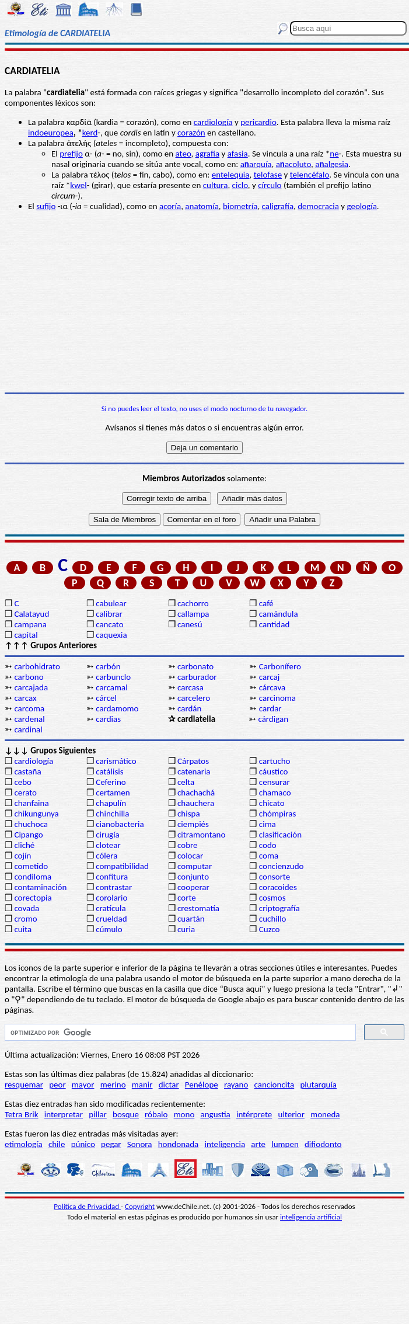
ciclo (240, 185)
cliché (24, 845)
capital (25, 635)
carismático (116, 761)
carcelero (193, 698)
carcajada (31, 687)
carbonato (195, 666)
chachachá (196, 792)
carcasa (190, 687)
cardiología (213, 122)
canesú (189, 624)
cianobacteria (120, 824)
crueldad (111, 918)
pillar (98, 1114)
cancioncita (274, 1084)
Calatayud (31, 614)
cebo (23, 782)
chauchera (195, 803)
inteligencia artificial (311, 1216)
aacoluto (293, 164)
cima (267, 824)
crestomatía (198, 908)
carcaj (269, 677)
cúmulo (109, 929)
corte (186, 897)
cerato (25, 792)
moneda (325, 1114)
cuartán (191, 918)
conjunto (193, 876)
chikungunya (36, 813)
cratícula (111, 908)
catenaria (194, 771)
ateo (183, 153)
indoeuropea (51, 132)
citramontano (201, 834)
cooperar (193, 887)
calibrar (109, 614)
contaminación (40, 887)
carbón (108, 666)
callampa (193, 614)
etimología (24, 1144)
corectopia (32, 897)
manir (142, 1084)
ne (334, 153)
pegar (111, 1144)
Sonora (139, 1144)
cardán (189, 708)
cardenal (29, 719)
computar (194, 866)
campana (30, 624)
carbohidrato (37, 666)
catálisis (109, 771)
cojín (22, 855)
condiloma (32, 876)
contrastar (114, 887)
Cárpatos (193, 761)
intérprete (254, 1114)
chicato (272, 803)
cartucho (275, 761)
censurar (274, 782)
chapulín (111, 803)
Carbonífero (280, 666)
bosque (126, 1114)
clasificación (280, 834)
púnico (83, 1144)
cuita (23, 929)
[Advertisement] (204, 302)
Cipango (28, 834)
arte (258, 1144)
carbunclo (113, 677)
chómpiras (277, 813)
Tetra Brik (22, 1114)
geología (361, 206)
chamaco (275, 792)
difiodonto (323, 1144)
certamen (113, 792)
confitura (112, 876)
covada (26, 908)
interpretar (63, 1114)
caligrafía (278, 206)
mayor (83, 1084)
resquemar (24, 1084)
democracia (318, 206)
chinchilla (112, 813)
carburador (197, 677)
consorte (274, 876)
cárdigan (273, 719)
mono (184, 1114)
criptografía (279, 908)
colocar (190, 855)
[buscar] (179, 1032)
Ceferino (110, 782)
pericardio (258, 122)
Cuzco (269, 929)
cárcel (106, 698)
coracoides (278, 887)
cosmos (272, 897)
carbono (28, 677)
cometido (31, 866)
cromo (25, 918)
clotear (108, 845)
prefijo (71, 153)
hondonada (178, 1144)
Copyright (140, 1206)
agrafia (207, 153)
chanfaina (31, 803)
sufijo (45, 206)
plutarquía (318, 1084)
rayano (236, 1084)
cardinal (28, 729)
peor (57, 1084)
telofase (268, 174)
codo (268, 845)
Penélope (201, 1084)
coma (268, 855)
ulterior (291, 1114)
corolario (111, 897)
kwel (78, 185)
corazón (191, 132)
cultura (215, 185)
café (266, 603)
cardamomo (117, 708)
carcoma (29, 708)
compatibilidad (122, 866)
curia (186, 929)
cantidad (274, 624)
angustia (215, 1114)
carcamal (111, 687)
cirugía (108, 834)
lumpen (285, 1144)
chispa (188, 813)
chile (56, 1144)
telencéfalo (310, 174)
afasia (238, 153)
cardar (270, 708)
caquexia (111, 635)
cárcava (272, 687)
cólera (106, 855)
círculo (269, 185)
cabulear (111, 603)
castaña (27, 771)
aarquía (256, 164)
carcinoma (277, 698)
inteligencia (224, 1144)
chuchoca (31, 824)
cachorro (193, 603)
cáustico (273, 771)
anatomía (202, 206)
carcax (25, 698)
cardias (108, 719)
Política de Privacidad (87, 1206)
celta (185, 782)
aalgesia (331, 164)
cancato (109, 624)
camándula (278, 614)
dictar (169, 1084)
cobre (187, 845)
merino (113, 1084)
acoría (170, 206)
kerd (90, 132)
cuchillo (272, 918)
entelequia (231, 174)
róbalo (156, 1114)
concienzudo (281, 866)
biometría (240, 206)
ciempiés (193, 824)
